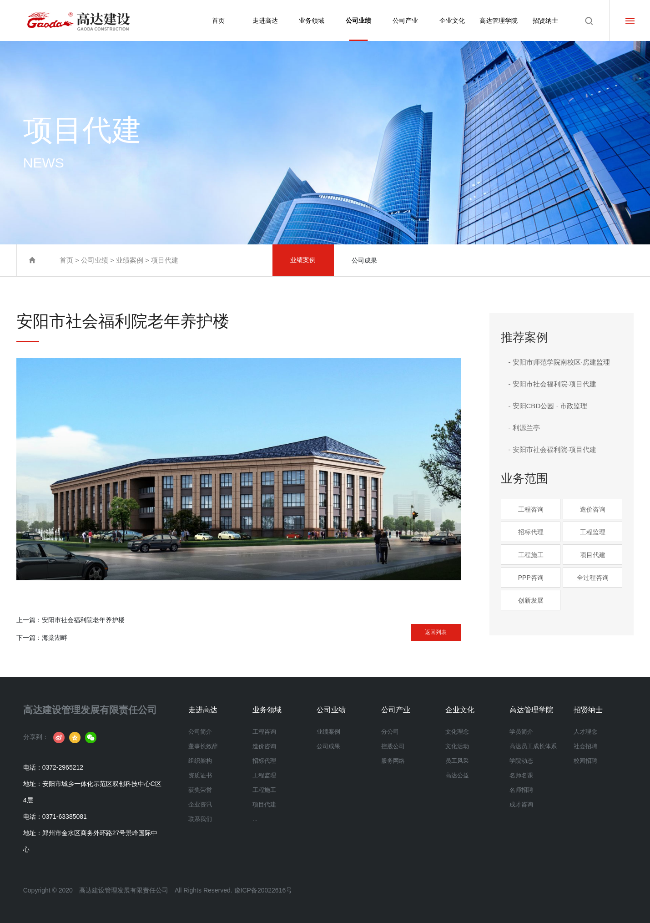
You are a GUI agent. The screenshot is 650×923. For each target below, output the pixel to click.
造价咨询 (592, 509)
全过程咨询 (593, 577)
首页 (218, 20)
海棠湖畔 (54, 637)
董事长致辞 (203, 746)
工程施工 (531, 554)
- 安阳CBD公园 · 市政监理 (547, 406)
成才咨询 (521, 804)
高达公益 (457, 775)
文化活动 (457, 746)
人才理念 (585, 731)
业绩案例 (129, 260)
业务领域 (311, 20)
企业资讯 (200, 804)
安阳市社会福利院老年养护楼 (83, 620)
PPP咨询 (531, 577)
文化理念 (457, 731)
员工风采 (457, 760)
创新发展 (531, 600)
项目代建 (164, 260)
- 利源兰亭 (523, 427)
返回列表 (424, 629)
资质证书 (200, 775)
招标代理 (531, 532)
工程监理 (592, 532)
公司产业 (405, 20)
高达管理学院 (498, 20)
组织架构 (200, 760)
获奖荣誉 (200, 789)
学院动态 (521, 760)
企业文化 (452, 20)
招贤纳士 (545, 20)
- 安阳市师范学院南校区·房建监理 (559, 362)
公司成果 (364, 260)
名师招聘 (521, 789)
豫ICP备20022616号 (263, 890)
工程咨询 (531, 509)
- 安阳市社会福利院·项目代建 (552, 384)
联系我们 (200, 819)
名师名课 (521, 775)
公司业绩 (358, 29)
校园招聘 (585, 760)
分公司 (390, 731)
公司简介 (200, 731)
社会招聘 (585, 746)
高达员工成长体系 (533, 746)
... (254, 819)
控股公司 (393, 746)
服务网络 (393, 760)
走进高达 (265, 20)
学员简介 (521, 731)
